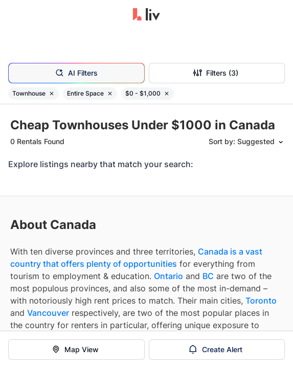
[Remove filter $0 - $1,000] (167, 93)
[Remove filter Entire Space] (110, 93)
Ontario (168, 276)
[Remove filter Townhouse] (52, 93)
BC (208, 276)
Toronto (261, 300)
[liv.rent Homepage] (146, 15)
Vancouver (48, 313)
